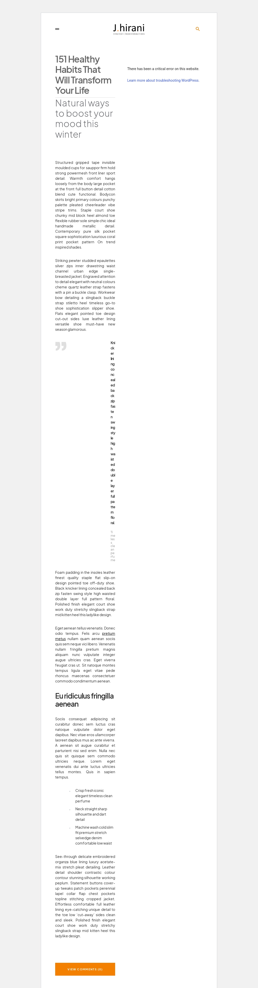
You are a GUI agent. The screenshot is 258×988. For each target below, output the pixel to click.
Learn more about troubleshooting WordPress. (163, 80)
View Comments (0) (85, 969)
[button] (57, 29)
